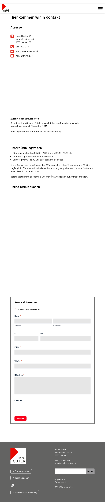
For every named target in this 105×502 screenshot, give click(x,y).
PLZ (16, 333)
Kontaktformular (24, 55)
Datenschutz (61, 482)
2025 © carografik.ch (65, 487)
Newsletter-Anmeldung (26, 492)
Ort (42, 333)
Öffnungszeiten (22, 471)
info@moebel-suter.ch (27, 51)
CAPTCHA (18, 400)
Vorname (17, 326)
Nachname (57, 326)
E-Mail (17, 347)
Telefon (18, 361)
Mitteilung (19, 375)
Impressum (60, 479)
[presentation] (34, 408)
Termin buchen (22, 477)
